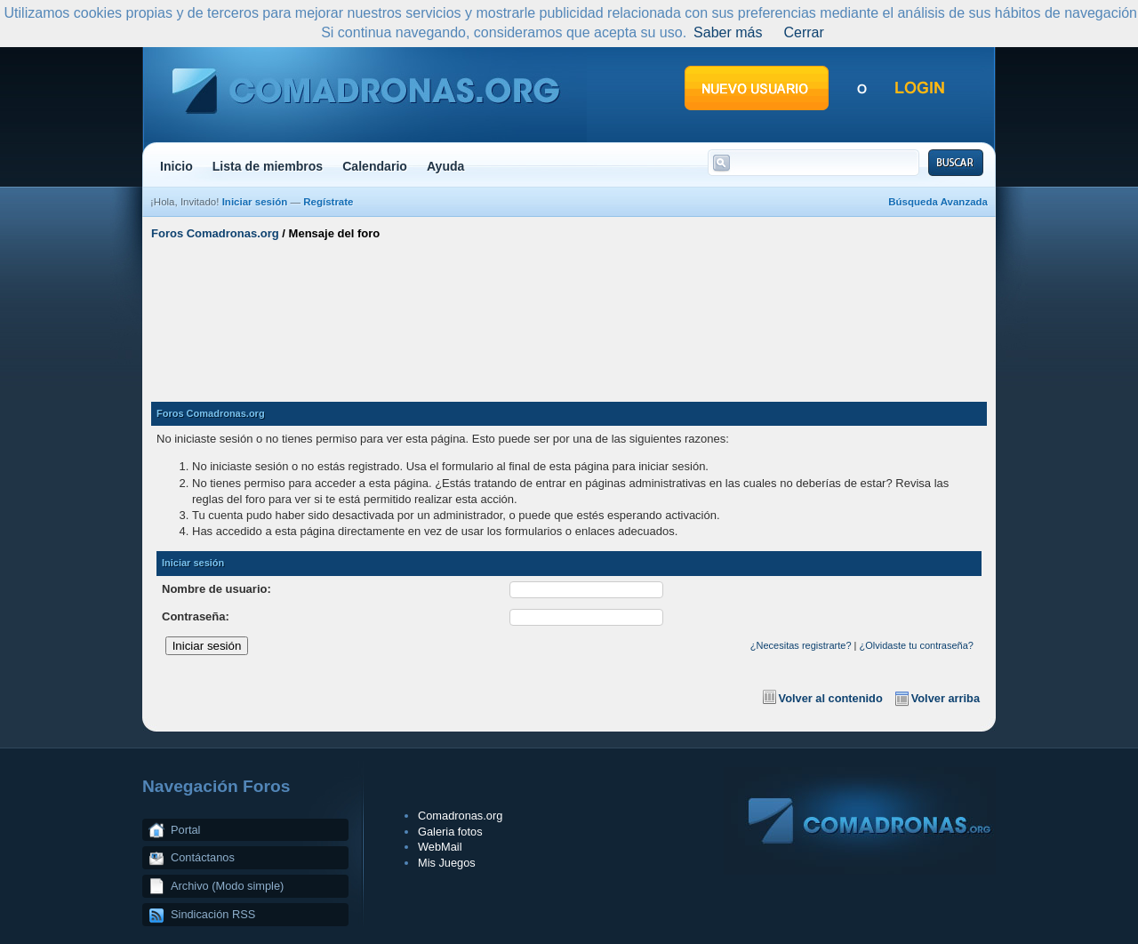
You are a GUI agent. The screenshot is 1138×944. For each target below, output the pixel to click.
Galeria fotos (450, 831)
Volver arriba (945, 698)
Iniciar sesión (255, 201)
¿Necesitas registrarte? (801, 645)
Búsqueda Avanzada (938, 201)
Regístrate (328, 201)
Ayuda (446, 166)
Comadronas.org (460, 815)
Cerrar (803, 32)
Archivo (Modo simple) (227, 885)
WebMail (440, 846)
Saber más (727, 32)
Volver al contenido (831, 698)
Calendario (374, 166)
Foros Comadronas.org (215, 233)
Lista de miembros (267, 166)
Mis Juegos (447, 862)
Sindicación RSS (213, 914)
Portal (185, 829)
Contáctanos (203, 857)
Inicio (176, 166)
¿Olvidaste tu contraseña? (917, 645)
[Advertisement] (569, 314)
